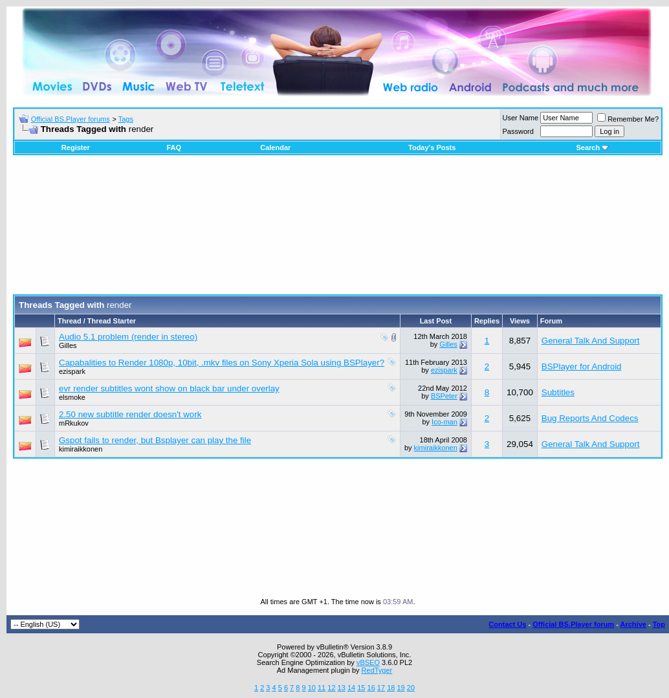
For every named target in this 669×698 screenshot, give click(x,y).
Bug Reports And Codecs (590, 418)
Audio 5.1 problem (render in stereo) (128, 337)
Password (518, 131)
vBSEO (368, 662)
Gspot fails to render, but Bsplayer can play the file (155, 440)
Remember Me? (628, 119)
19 (400, 688)
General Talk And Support (591, 340)
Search (592, 147)
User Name (521, 118)
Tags (125, 119)
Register (75, 147)
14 (351, 688)
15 (361, 688)
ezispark (72, 371)
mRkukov (74, 423)
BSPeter (444, 396)
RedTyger (377, 670)
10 (312, 688)
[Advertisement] (338, 229)
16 (371, 688)
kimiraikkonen (80, 449)
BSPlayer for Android (582, 366)
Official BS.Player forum (573, 624)
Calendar (275, 147)
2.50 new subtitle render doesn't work (130, 414)
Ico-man (444, 422)
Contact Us (507, 624)
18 (391, 688)
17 (381, 688)
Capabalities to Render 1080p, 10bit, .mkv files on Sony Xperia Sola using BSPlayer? (221, 362)
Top (659, 624)
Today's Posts (431, 147)
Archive (633, 624)
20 (411, 688)
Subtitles (558, 392)
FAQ (173, 147)
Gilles (68, 345)
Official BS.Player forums (70, 119)
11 (321, 688)
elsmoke (72, 397)
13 (341, 688)
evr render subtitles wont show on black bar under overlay (169, 388)
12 (331, 688)
